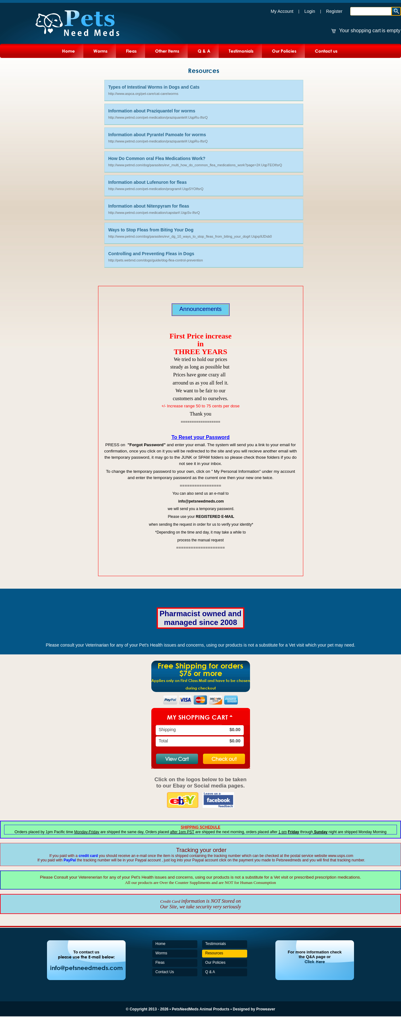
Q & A (204, 51)
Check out (224, 759)
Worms (100, 51)
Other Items (167, 51)
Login (309, 11)
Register (334, 11)
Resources (214, 953)
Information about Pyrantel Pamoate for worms (157, 134)
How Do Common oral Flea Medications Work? (157, 158)
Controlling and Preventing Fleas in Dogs (151, 253)
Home (68, 51)
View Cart (177, 759)
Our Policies (284, 51)
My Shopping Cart (197, 717)
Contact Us (164, 972)
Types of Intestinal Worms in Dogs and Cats (154, 87)
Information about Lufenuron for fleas (147, 182)
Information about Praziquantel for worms (151, 110)
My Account (282, 11)
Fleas (131, 51)
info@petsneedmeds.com (86, 967)
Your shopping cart (360, 30)
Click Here (315, 961)
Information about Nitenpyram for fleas (148, 206)
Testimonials (241, 51)
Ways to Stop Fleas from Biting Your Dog (151, 229)
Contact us (326, 51)
